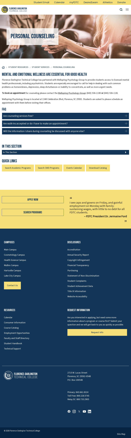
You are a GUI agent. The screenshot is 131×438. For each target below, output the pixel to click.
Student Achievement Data (80, 286)
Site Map (121, 434)
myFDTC (74, 2)
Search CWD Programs (48, 168)
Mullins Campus (11, 265)
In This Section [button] (10, 152)
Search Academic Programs (18, 168)
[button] (122, 9)
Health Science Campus (15, 260)
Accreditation (73, 249)
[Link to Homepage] (60, 9)
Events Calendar (74, 168)
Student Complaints (76, 281)
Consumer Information (14, 322)
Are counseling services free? (18, 116)
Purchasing (72, 270)
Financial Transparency (78, 265)
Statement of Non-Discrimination (83, 275)
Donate (121, 2)
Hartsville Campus (12, 270)
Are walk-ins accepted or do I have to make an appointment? (35, 123)
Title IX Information (76, 291)
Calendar (59, 2)
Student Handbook (13, 343)
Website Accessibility (77, 296)
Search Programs (32, 212)
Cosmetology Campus (14, 254)
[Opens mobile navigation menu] (127, 10)
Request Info (97, 332)
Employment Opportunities (17, 333)
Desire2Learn (91, 2)
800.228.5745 (83, 395)
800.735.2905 (83, 399)
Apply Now (32, 199)
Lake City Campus (12, 275)
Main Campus (10, 249)
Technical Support (12, 348)
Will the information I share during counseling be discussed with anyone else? (44, 131)
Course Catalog (11, 327)
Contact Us (12, 285)
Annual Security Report (78, 254)
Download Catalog (98, 168)
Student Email (41, 2)
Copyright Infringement (78, 260)
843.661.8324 (82, 392)
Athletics (108, 2)
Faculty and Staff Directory (16, 338)
